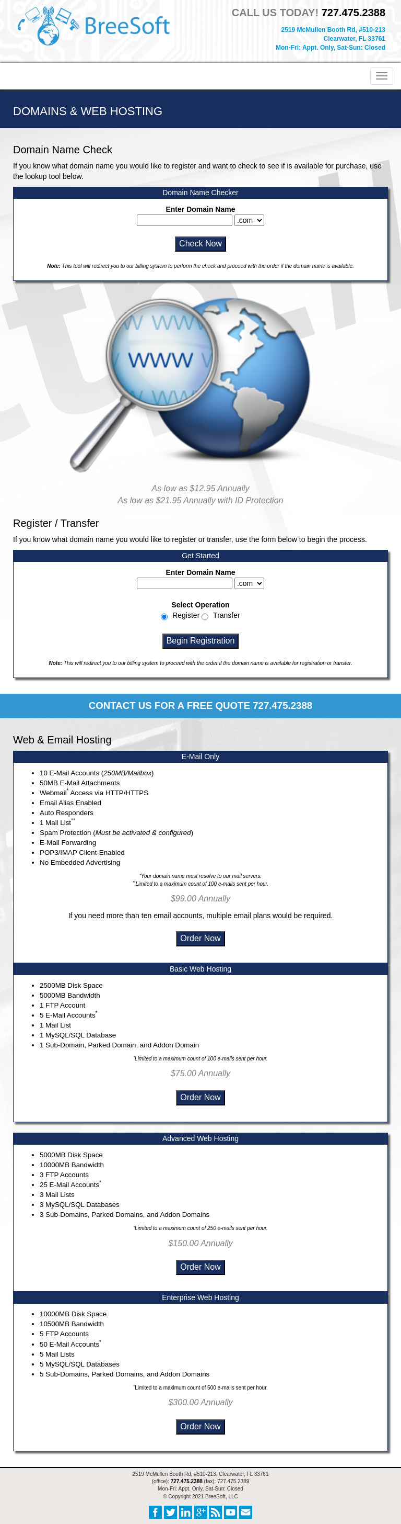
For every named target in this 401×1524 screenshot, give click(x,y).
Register (185, 615)
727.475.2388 (353, 12)
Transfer (226, 615)
